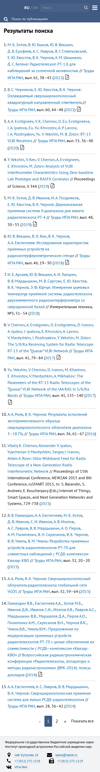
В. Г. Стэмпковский (70, 51)
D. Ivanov (85, 324)
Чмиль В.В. (17, 628)
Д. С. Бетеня (18, 64)
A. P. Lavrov (67, 127)
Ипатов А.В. (63, 609)
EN (35, 7)
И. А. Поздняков (65, 197)
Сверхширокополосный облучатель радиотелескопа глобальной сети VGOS (49, 585)
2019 (43, 186)
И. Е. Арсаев (18, 274)
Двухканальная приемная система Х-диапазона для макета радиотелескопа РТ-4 (46, 211)
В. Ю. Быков (38, 44)
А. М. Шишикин (68, 57)
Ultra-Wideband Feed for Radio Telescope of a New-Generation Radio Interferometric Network (47, 465)
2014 (31, 674)
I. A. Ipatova (17, 127)
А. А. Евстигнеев (21, 242)
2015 (44, 503)
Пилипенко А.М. (22, 622)
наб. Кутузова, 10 (26, 755)
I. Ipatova (32, 331)
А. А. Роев (15, 414)
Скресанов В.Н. (50, 622)
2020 (13, 147)
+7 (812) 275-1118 (27, 761)
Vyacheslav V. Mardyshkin (29, 451)
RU (26, 7)
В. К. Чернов (43, 57)
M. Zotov (36, 166)
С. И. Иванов (41, 521)
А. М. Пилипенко (22, 534)
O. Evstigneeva (63, 324)
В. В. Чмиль (17, 540)
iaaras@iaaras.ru (66, 755)
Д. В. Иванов (38, 197)
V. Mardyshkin (19, 337)
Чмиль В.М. (36, 628)
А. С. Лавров (43, 51)
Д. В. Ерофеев (19, 51)
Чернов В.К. (76, 622)
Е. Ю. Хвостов (19, 57)
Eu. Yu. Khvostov (43, 127)
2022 (58, 77)
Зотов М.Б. (72, 603)
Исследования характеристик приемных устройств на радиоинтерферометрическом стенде (48, 249)
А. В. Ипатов (64, 521)
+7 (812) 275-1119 (70, 761)
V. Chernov (46, 159)
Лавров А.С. (85, 609)
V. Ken (31, 159)
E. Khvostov (17, 166)
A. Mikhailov (64, 375)
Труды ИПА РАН (21, 109)
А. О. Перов (70, 528)
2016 (90, 433)
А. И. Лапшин (65, 274)
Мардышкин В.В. (22, 616)
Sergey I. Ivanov (65, 451)
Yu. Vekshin (17, 369)
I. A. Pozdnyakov (21, 134)
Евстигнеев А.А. (48, 603)
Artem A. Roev (19, 458)
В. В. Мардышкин (22, 280)
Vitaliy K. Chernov (22, 445)
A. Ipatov (15, 331)
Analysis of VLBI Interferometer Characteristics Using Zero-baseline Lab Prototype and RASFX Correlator (50, 172)
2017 (49, 357)
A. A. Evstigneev (20, 121)
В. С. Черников (20, 89)
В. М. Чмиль (37, 540)
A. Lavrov (70, 331)
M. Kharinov (75, 369)
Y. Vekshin (16, 159)
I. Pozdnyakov (44, 337)
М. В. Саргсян (50, 280)
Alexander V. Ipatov (54, 445)
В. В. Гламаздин (20, 515)
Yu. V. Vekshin (47, 134)
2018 (58, 262)
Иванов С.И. (41, 609)
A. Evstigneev (67, 159)
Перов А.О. (76, 616)
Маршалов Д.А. (52, 616)
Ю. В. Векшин (61, 44)
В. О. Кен (39, 236)
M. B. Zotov (69, 134)
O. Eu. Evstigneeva (73, 121)
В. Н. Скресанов (51, 534)
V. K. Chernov (46, 121)
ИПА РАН (21, 767)
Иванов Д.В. (18, 609)
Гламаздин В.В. (20, 603)
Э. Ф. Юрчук (40, 287)
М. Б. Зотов (17, 44)
